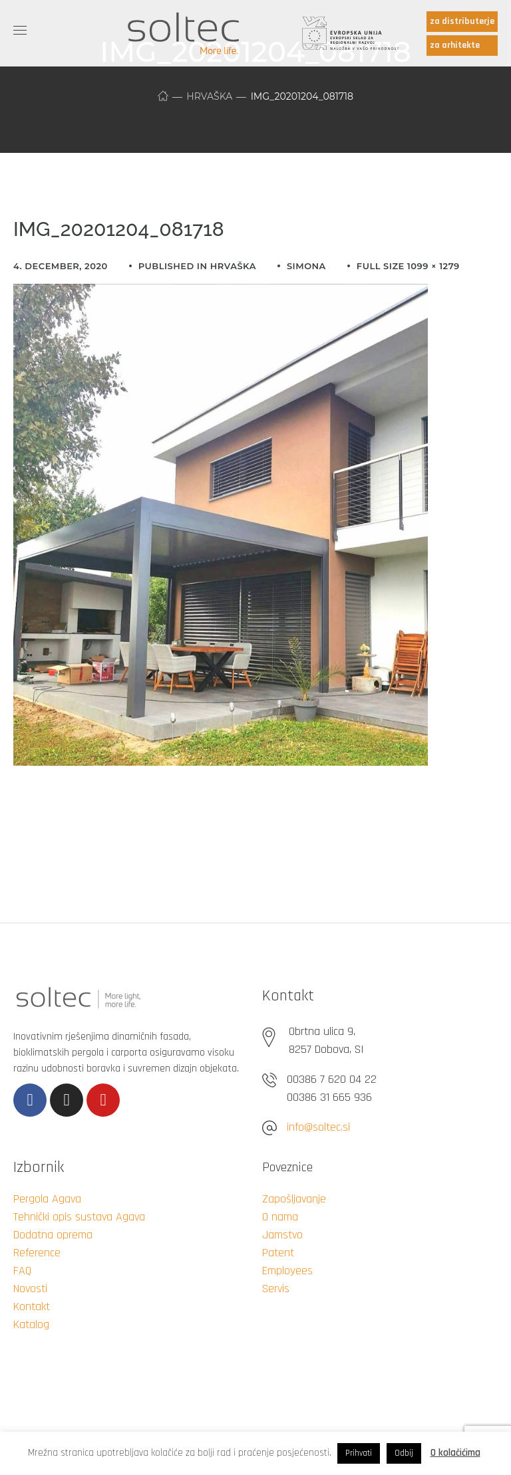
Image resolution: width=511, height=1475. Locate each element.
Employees (287, 1270)
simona (306, 266)
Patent (278, 1252)
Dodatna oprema (52, 1234)
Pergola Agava (47, 1198)
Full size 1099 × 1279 (408, 266)
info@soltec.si (318, 1127)
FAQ (22, 1270)
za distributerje (462, 21)
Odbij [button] (404, 1453)
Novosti (30, 1288)
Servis (275, 1288)
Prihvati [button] (358, 1453)
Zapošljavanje (294, 1198)
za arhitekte (455, 45)
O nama (280, 1216)
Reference (37, 1252)
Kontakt (31, 1306)
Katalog (31, 1324)
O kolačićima (455, 1452)
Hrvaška (209, 96)
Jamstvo (282, 1234)
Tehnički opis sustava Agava (79, 1216)
